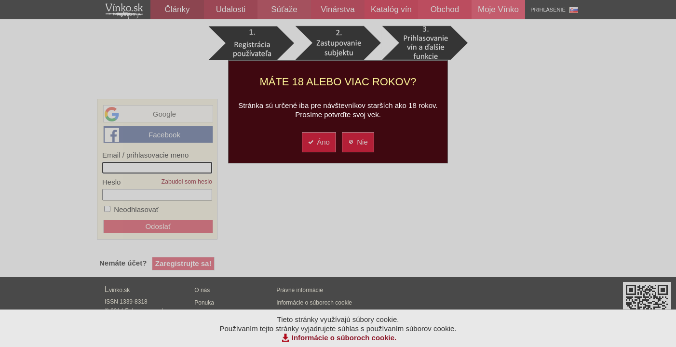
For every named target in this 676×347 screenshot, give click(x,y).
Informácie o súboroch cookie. (344, 338)
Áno (318, 142)
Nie (357, 142)
